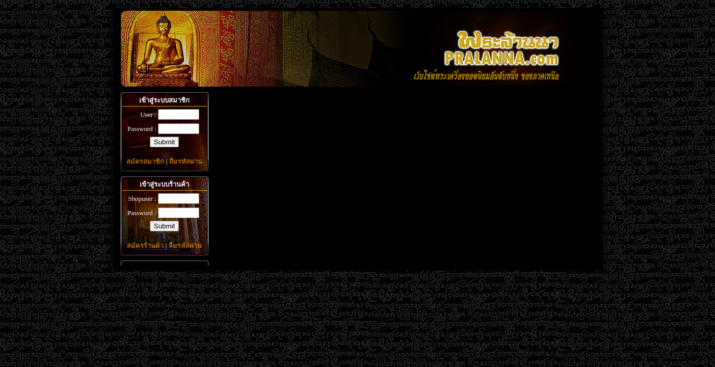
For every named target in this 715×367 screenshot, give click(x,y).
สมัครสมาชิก (145, 161)
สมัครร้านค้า (145, 245)
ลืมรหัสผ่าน (185, 161)
